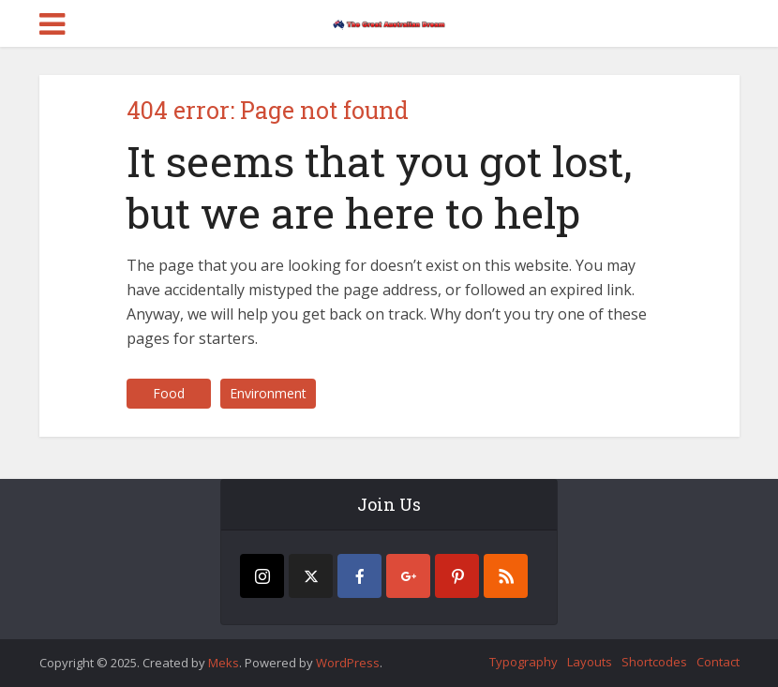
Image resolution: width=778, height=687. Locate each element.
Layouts (589, 661)
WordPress (348, 662)
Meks (223, 662)
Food (169, 393)
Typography (523, 661)
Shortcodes (654, 661)
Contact (718, 661)
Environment (268, 393)
